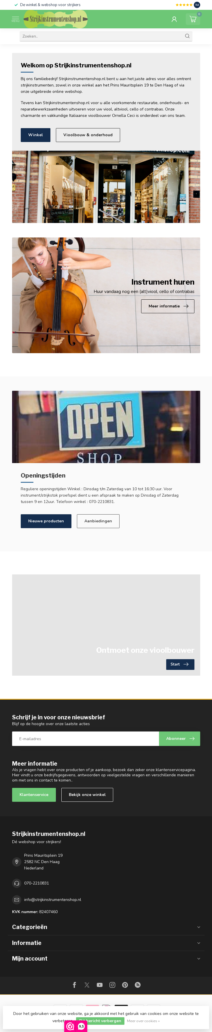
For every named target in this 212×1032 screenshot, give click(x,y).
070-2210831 (36, 883)
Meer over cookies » (143, 1020)
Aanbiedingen (98, 521)
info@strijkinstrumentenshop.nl (52, 899)
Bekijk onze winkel (87, 794)
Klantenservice (34, 794)
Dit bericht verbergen (100, 1021)
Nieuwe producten (46, 521)
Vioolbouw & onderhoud (88, 135)
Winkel (35, 135)
